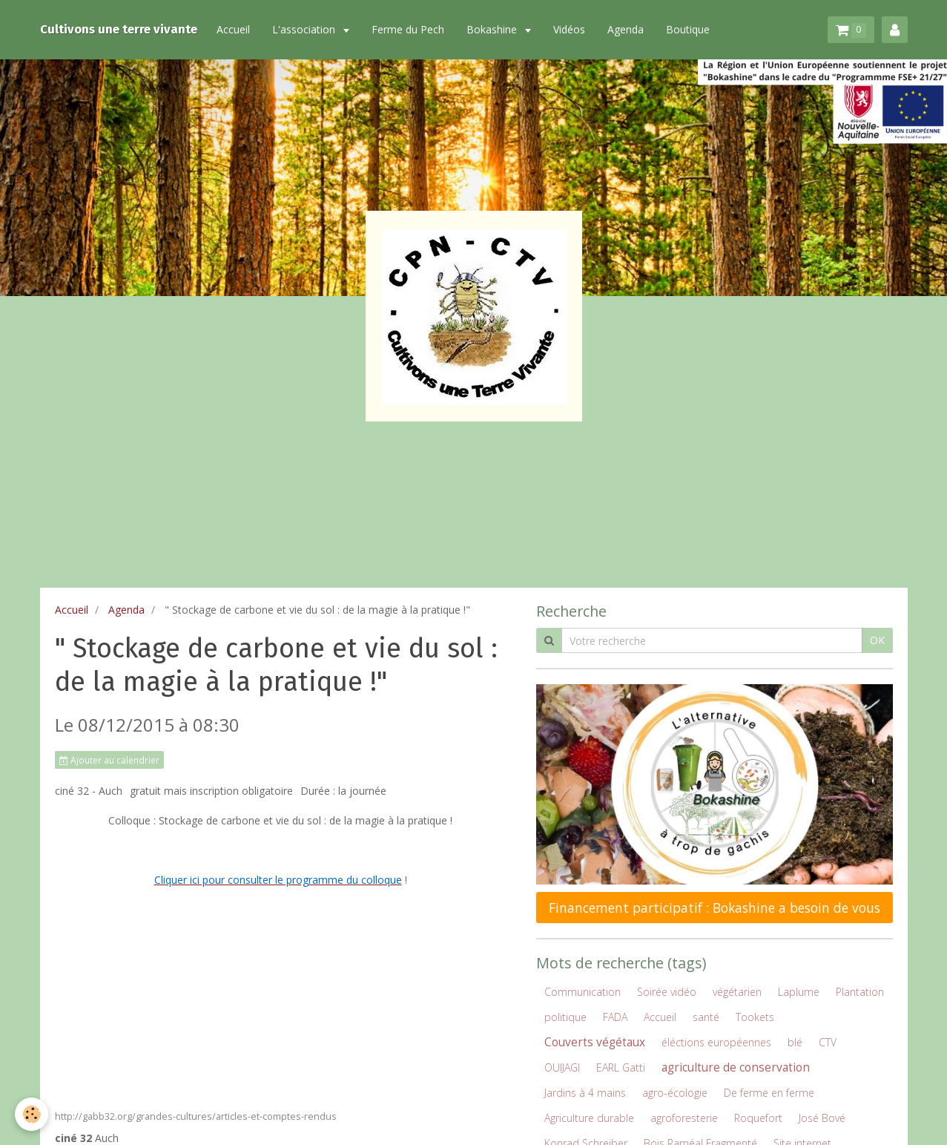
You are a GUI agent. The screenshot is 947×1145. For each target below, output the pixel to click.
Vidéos (572, 29)
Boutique (691, 29)
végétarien (737, 992)
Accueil (236, 29)
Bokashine (496, 29)
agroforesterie (684, 1118)
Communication (582, 992)
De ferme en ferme (769, 1093)
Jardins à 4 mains (585, 1093)
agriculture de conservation (735, 1067)
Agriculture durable (589, 1118)
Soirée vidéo (666, 992)
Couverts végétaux (594, 1042)
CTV (828, 1042)
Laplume (798, 992)
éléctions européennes (716, 1042)
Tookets (755, 1017)
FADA (615, 1017)
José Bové (822, 1118)
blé (795, 1042)
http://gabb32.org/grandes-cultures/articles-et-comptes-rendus (196, 1116)
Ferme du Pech (410, 29)
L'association (308, 29)
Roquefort (758, 1118)
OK (877, 640)
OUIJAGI (562, 1067)
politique (565, 1017)
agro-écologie (674, 1093)
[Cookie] (31, 1114)
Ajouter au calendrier (109, 760)
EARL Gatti (620, 1067)
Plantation (860, 992)
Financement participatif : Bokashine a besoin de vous (714, 907)
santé (706, 1017)
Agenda (628, 29)
